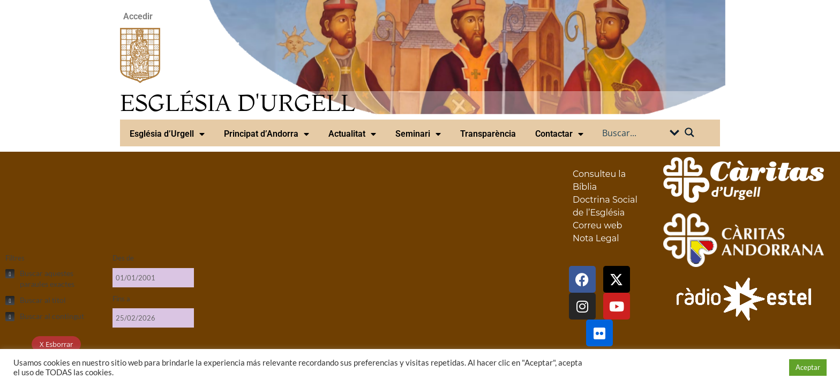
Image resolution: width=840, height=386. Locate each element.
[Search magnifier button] (689, 132)
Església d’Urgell (167, 134)
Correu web (597, 225)
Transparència (488, 134)
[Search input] (634, 132)
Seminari (418, 134)
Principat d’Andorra (266, 134)
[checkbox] (53, 279)
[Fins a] (153, 318)
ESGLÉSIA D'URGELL (237, 102)
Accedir (138, 16)
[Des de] (153, 277)
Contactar (559, 134)
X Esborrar (56, 344)
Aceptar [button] (808, 367)
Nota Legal (596, 238)
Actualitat (352, 134)
